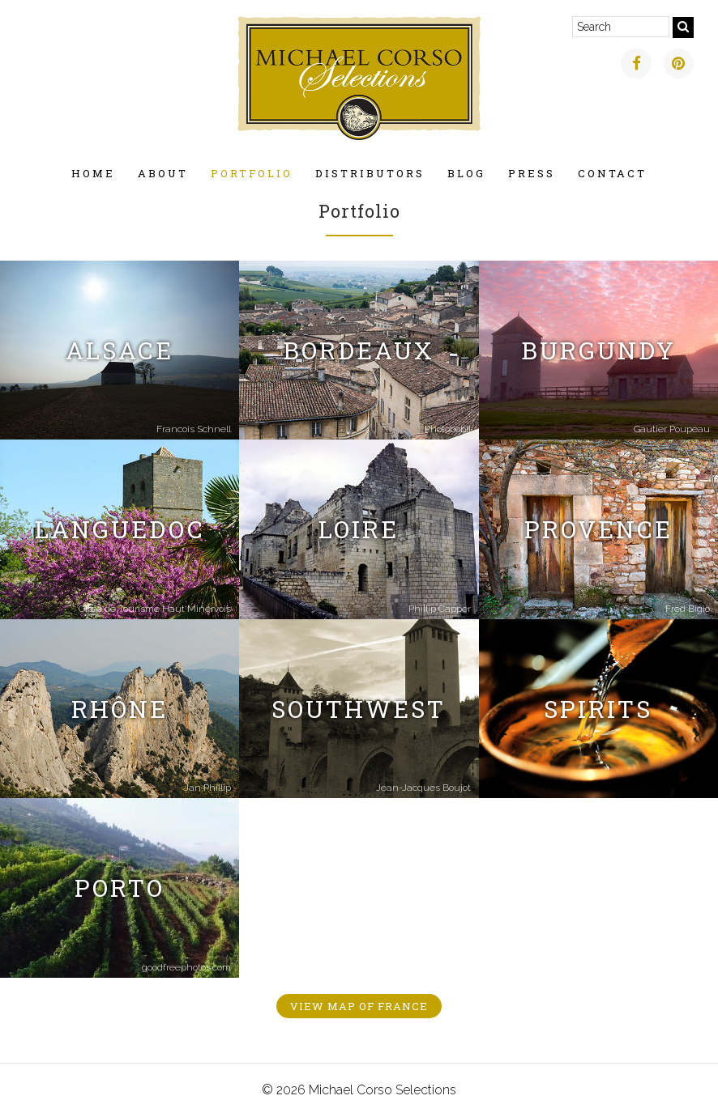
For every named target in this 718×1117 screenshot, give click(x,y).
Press (531, 173)
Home (93, 173)
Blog (466, 173)
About (163, 173)
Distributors (370, 173)
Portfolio (252, 173)
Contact (612, 173)
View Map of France (359, 1006)
